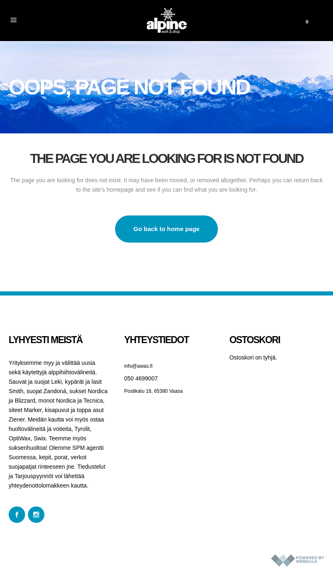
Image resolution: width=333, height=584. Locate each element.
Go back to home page (167, 228)
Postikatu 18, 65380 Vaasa (153, 391)
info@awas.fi (138, 366)
